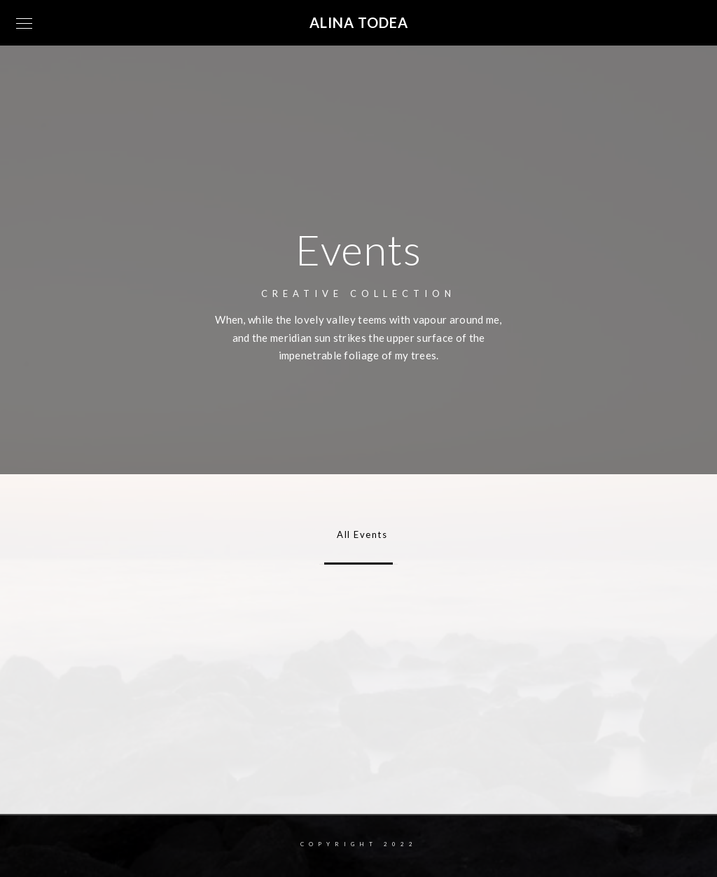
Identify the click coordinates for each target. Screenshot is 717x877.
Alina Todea (358, 22)
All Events (358, 534)
